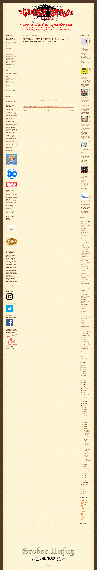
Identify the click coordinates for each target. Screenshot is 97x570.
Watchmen (83, 339)
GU (83, 506)
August (84, 397)
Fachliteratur (84, 275)
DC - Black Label (85, 242)
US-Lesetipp (84, 330)
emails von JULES (85, 355)
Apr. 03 (86, 475)
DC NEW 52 (84, 247)
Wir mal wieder (84, 344)
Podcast (82, 308)
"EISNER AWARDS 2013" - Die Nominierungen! (87, 450)
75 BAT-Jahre (84, 220)
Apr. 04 (86, 473)
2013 (82, 386)
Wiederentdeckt (84, 343)
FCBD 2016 (83, 264)
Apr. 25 (86, 415)
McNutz (84, 511)
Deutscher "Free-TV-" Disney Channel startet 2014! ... (87, 459)
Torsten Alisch (86, 516)
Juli (84, 399)
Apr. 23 (86, 420)
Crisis (82, 240)
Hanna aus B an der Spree (86, 509)
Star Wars (83, 320)
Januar (84, 484)
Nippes (82, 306)
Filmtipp (44, 106)
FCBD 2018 (83, 268)
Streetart (83, 322)
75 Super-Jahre (39, 106)
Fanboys (83, 277)
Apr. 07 (86, 468)
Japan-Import (84, 288)
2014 (82, 384)
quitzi (84, 518)
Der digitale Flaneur (85, 503)
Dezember (85, 388)
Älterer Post (71, 110)
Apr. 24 (86, 418)
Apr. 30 (86, 407)
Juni (84, 401)
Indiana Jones (84, 287)
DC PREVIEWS (84, 249)
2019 (82, 373)
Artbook (83, 230)
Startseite (49, 110)
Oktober (85, 392)
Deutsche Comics (85, 256)
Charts (82, 238)
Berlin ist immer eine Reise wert (85, 236)
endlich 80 (83, 358)
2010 (82, 491)
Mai (84, 403)
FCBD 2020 (83, 272)
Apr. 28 (86, 411)
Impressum (8, 50)
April (84, 405)
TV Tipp (83, 324)
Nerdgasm (49, 106)
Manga (82, 299)
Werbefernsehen (84, 341)
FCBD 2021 (83, 274)
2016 (82, 380)
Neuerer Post (26, 110)
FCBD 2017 (83, 266)
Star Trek (83, 318)
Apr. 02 (86, 477)
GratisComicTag (84, 285)
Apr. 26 (86, 413)
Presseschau (83, 310)
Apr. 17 (86, 428)
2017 (82, 378)
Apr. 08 (86, 466)
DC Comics (83, 245)
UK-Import (83, 326)
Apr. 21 (86, 422)
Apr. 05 (86, 471)
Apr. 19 (86, 424)
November (85, 390)
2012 (82, 487)
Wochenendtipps (84, 348)
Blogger (51, 565)
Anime (82, 228)
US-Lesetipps (84, 331)
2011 (82, 489)
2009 (82, 493)
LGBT (82, 292)
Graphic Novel (84, 283)
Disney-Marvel (84, 262)
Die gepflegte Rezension (84, 260)
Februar (84, 482)
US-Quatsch (83, 335)
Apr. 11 (86, 464)
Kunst (82, 290)
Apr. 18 (86, 426)
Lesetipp (83, 294)
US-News (83, 333)
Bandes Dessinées (85, 232)
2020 (82, 371)
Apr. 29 (86, 409)
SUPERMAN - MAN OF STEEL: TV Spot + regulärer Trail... (87, 434)
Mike (84, 514)
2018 (82, 375)
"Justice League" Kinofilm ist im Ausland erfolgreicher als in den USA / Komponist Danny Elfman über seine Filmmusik (86, 174)
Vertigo (82, 337)
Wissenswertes (54, 106)
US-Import (83, 328)
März (84, 480)
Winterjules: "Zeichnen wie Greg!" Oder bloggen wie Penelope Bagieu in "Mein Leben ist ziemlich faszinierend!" (86, 46)
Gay (82, 281)
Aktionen (83, 223)
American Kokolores (85, 225)
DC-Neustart (84, 251)
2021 (82, 369)
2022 (82, 367)
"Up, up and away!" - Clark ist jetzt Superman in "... (87, 442)
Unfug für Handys (12, 285)
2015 (82, 382)
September (85, 394)
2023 (82, 365)
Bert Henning (86, 500)
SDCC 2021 (83, 311)
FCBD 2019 (83, 270)
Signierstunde (84, 317)
